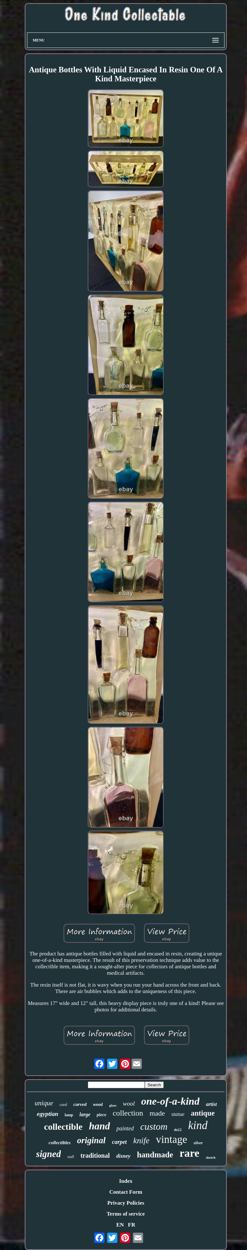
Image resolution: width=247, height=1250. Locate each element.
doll (178, 1130)
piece (101, 1114)
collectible (63, 1127)
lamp (69, 1115)
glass (112, 1105)
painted (125, 1128)
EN (120, 1225)
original (91, 1140)
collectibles (59, 1142)
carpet (119, 1142)
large (84, 1114)
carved (80, 1104)
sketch (210, 1157)
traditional (95, 1155)
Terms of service (126, 1214)
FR (131, 1225)
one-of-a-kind (170, 1101)
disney (123, 1156)
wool (129, 1103)
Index (126, 1181)
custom (154, 1126)
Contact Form (125, 1192)
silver (198, 1142)
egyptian (48, 1113)
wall (70, 1156)
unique (44, 1103)
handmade (155, 1154)
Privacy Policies (125, 1203)
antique (203, 1113)
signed (48, 1154)
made (157, 1113)
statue (178, 1114)
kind (197, 1125)
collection (128, 1113)
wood (98, 1104)
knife (141, 1140)
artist (211, 1104)
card (63, 1104)
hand (99, 1126)
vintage (171, 1139)
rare (189, 1153)
